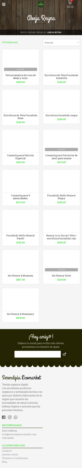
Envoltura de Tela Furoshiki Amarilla (61, 77)
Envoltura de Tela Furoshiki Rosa (20, 118)
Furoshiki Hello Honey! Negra (61, 200)
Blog (4, 452)
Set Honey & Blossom (20, 280)
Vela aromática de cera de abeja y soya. (20, 77)
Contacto (7, 441)
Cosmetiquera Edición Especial (20, 159)
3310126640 (49, 395)
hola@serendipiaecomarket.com (60, 391)
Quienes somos (10, 445)
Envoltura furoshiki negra (61, 116)
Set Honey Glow (61, 280)
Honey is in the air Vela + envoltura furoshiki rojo (61, 240)
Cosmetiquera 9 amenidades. (20, 200)
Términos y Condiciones (15, 449)
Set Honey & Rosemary (20, 320)
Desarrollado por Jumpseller (40, 465)
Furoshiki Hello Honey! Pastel (20, 240)
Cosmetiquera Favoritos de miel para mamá (61, 159)
